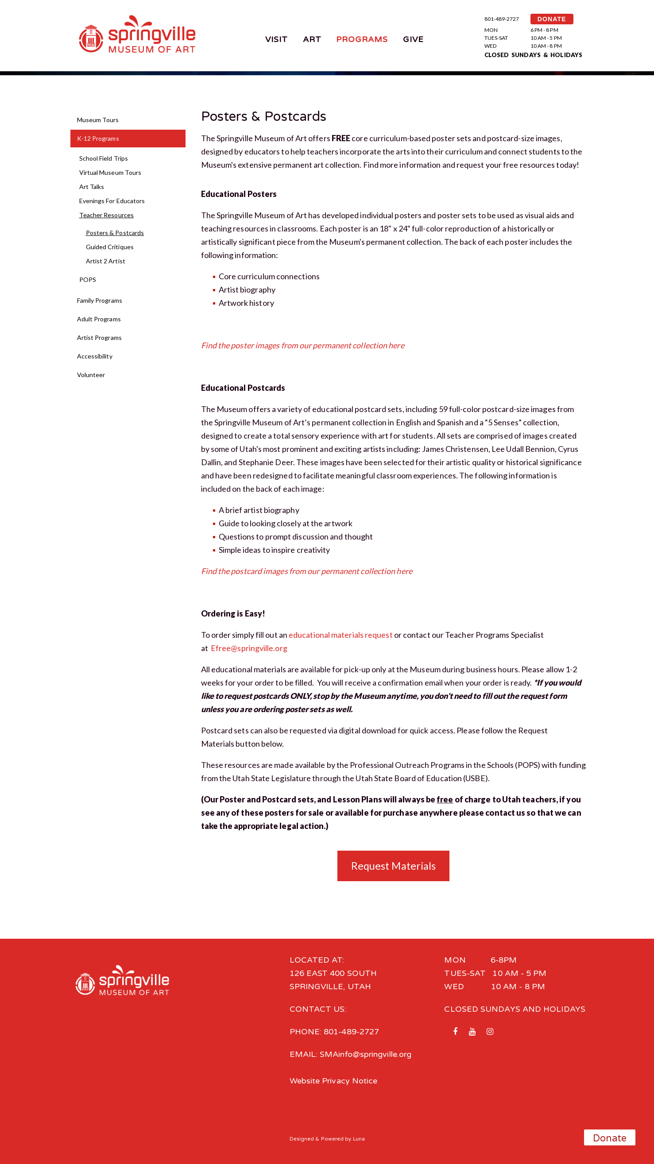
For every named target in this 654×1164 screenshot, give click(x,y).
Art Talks (91, 186)
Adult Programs (99, 319)
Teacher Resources (106, 215)
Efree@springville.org (249, 648)
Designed (302, 1139)
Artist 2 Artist (105, 261)
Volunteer (91, 374)
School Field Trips (103, 158)
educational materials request (341, 635)
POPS (87, 279)
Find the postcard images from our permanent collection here (306, 571)
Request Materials (393, 866)
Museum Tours (98, 119)
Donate (610, 1138)
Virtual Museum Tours (110, 172)
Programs (362, 39)
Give (413, 39)
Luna (359, 1139)
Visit (276, 39)
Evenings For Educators (112, 200)
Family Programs (99, 300)
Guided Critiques (110, 247)
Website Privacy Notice (334, 1081)
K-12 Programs (98, 138)
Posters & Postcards (115, 232)
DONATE (552, 19)
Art (312, 39)
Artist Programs (99, 337)
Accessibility (94, 356)
